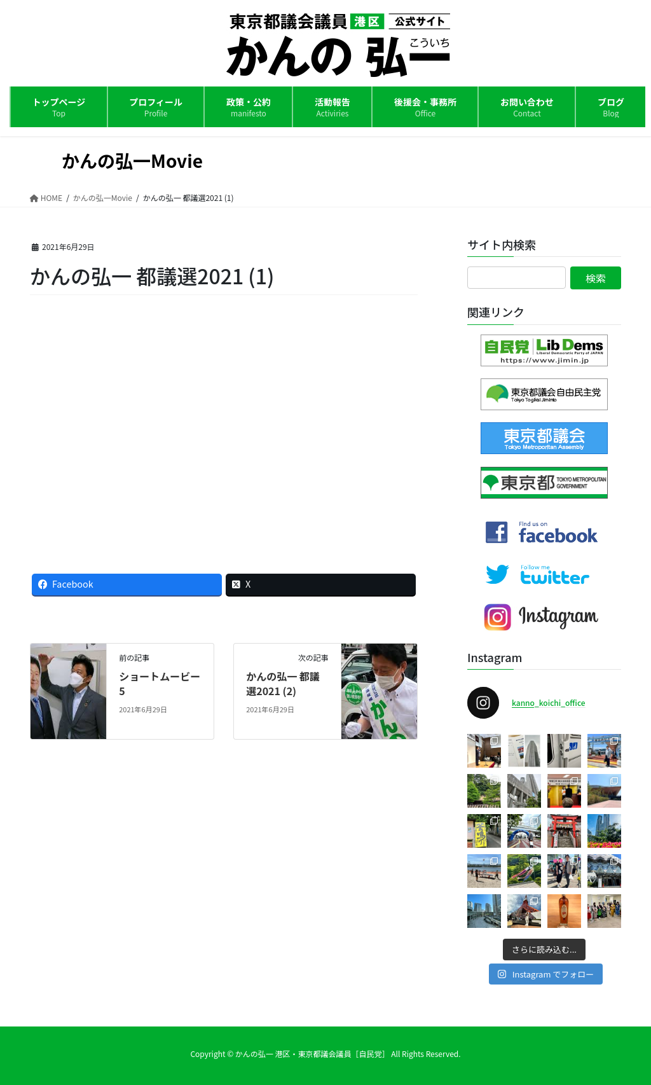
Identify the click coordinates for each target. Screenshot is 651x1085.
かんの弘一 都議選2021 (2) (283, 683)
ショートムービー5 (159, 683)
